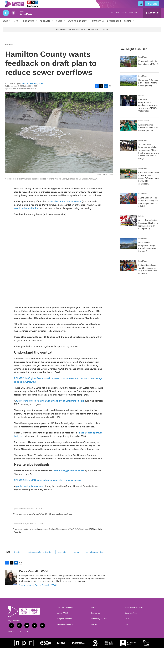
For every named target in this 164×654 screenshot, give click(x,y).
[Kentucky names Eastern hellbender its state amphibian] (128, 131)
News (5, 26)
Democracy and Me (98, 624)
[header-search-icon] (142, 6)
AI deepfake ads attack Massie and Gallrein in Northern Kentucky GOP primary (148, 230)
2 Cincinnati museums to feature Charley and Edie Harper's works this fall (148, 207)
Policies (94, 630)
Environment (143, 127)
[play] (6, 18)
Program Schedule (64, 624)
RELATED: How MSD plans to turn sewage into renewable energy (47, 485)
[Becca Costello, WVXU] (11, 583)
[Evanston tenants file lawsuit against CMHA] (128, 67)
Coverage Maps (131, 619)
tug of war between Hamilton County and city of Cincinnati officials (50, 406)
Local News (142, 63)
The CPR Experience (65, 613)
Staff (126, 630)
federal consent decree (96, 558)
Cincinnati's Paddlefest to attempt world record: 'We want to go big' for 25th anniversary (148, 184)
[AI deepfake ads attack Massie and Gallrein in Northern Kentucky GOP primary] (128, 226)
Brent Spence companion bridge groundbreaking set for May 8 (147, 252)
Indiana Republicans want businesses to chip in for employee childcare (147, 275)
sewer (76, 558)
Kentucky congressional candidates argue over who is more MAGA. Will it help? (148, 111)
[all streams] (152, 18)
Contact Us (95, 619)
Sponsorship (114, 26)
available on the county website (65, 207)
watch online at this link (26, 214)
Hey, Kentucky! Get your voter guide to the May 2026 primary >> (82, 35)
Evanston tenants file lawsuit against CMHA (148, 68)
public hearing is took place (30, 491)
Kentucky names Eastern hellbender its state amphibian (148, 133)
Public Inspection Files (134, 613)
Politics (9, 50)
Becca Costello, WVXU (33, 89)
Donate (155, 6)
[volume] (13, 19)
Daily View (62, 558)
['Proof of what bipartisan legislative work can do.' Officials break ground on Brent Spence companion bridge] (128, 150)
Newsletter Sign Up (65, 630)
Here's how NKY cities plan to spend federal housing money (148, 88)
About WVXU (62, 619)
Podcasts (45, 26)
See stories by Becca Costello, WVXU (38, 590)
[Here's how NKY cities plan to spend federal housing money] (128, 86)
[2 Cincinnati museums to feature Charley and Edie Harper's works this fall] (128, 204)
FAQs (127, 624)
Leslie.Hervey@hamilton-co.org (68, 476)
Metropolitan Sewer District (39, 558)
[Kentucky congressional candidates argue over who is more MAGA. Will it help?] (128, 106)
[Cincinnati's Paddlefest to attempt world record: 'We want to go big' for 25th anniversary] (128, 178)
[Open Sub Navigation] (10, 27)
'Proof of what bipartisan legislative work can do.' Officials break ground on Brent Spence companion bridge (148, 157)
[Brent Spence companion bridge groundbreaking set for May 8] (128, 249)
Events (93, 613)
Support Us (98, 26)
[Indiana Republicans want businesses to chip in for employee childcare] (128, 271)
